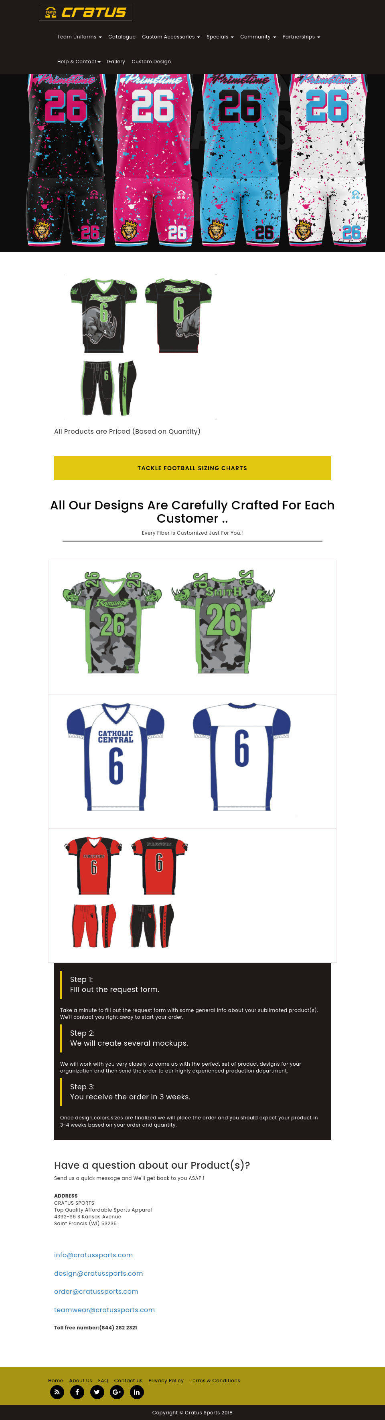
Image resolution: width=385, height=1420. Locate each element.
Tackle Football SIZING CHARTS (192, 468)
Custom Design (151, 61)
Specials (220, 36)
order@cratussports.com (96, 1291)
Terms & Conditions (215, 1380)
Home (55, 1380)
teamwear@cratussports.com (104, 1310)
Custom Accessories (171, 36)
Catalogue (122, 36)
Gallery (116, 61)
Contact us (128, 1380)
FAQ (103, 1380)
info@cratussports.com (93, 1255)
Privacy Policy (166, 1380)
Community (258, 36)
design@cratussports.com (98, 1273)
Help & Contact (79, 61)
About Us (81, 1380)
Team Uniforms (79, 36)
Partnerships (301, 36)
